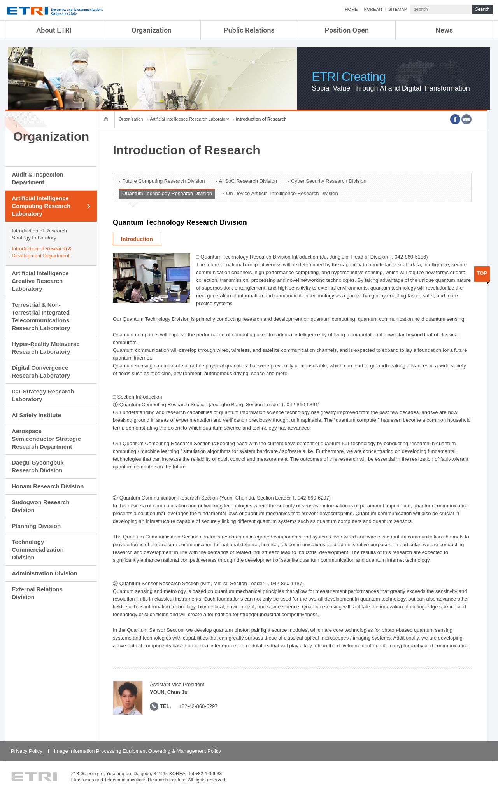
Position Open (347, 30)
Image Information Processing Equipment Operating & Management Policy (137, 751)
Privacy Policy (26, 751)
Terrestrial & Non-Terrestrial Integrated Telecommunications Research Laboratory (41, 316)
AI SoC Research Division (248, 181)
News (444, 30)
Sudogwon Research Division (40, 506)
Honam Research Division (48, 486)
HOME (351, 9)
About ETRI (54, 30)
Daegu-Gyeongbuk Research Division (37, 466)
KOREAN (373, 9)
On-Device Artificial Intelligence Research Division (282, 193)
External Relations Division (37, 593)
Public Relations (249, 30)
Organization (152, 30)
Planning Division (36, 526)
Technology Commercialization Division (37, 549)
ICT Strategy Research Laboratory (43, 395)
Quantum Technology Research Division (167, 193)
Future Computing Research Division (163, 181)
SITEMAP (397, 9)
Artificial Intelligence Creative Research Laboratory (40, 281)
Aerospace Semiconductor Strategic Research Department (46, 439)
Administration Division (44, 573)
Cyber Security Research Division (328, 181)
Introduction (137, 239)
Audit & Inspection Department (37, 178)
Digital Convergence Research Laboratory (41, 371)
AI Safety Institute (36, 415)
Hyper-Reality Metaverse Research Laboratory (45, 348)
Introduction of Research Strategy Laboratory (39, 234)
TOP (482, 273)
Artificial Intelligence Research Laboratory (189, 119)
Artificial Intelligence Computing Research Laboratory (41, 206)
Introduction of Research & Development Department (42, 252)
